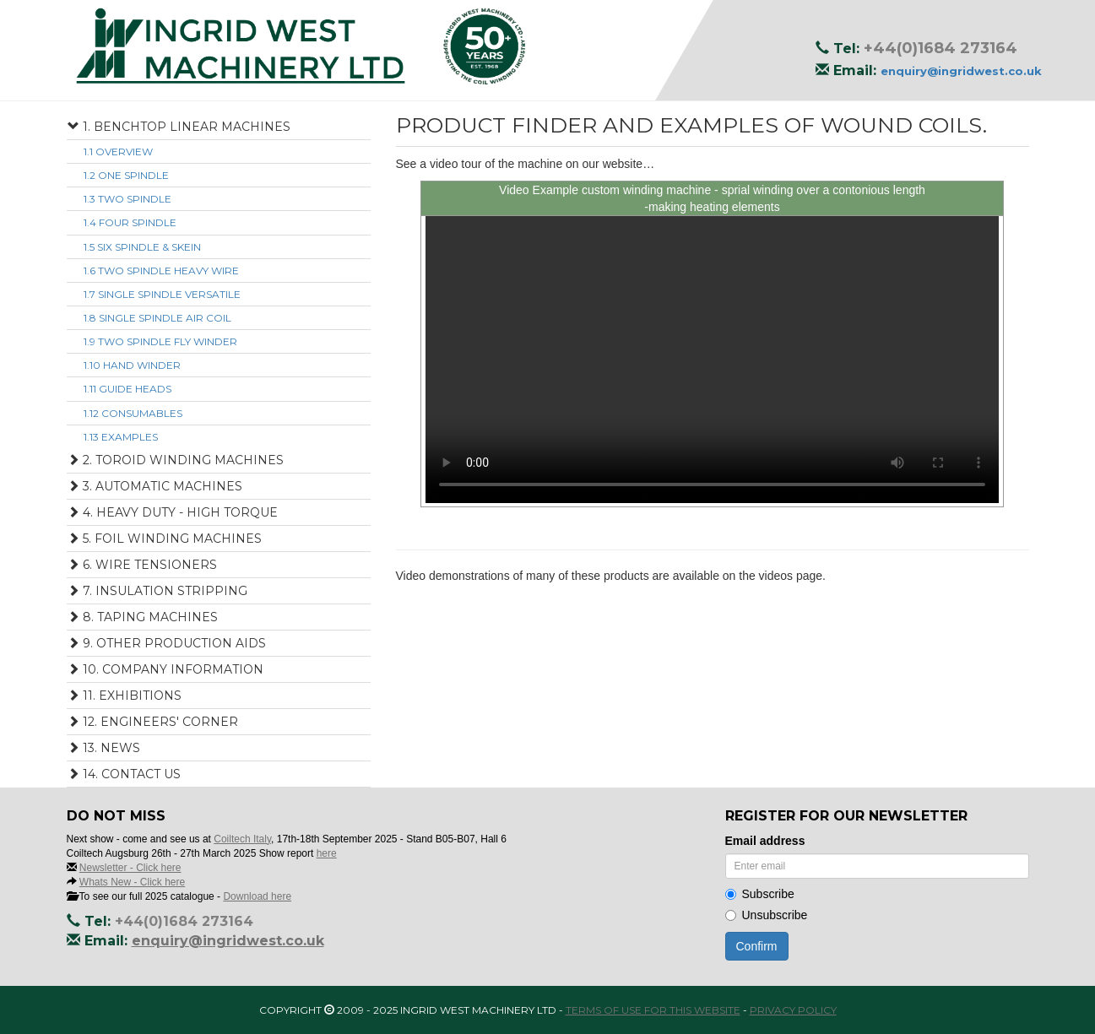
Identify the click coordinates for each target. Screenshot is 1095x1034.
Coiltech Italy (242, 839)
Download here (257, 896)
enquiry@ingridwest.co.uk (961, 71)
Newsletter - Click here (130, 868)
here (327, 853)
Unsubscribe (766, 915)
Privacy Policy (793, 1010)
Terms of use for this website (653, 1010)
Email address (765, 840)
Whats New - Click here (132, 882)
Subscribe (759, 894)
